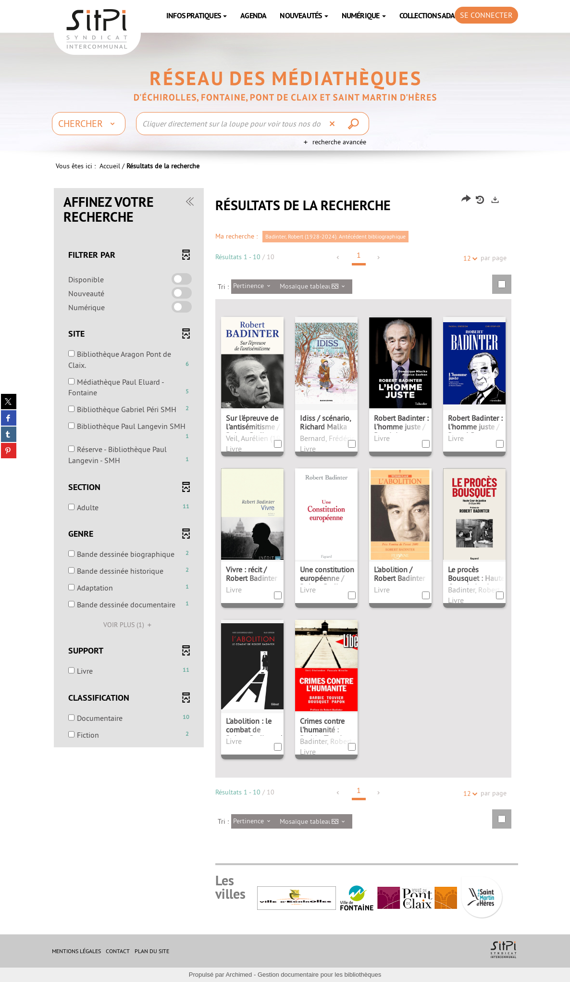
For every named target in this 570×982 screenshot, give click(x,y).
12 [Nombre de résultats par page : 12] (468, 258)
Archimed (238, 974)
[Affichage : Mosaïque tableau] (315, 286)
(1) (128, 624)
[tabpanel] (285, 516)
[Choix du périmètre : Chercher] (88, 123)
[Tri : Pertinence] (254, 286)
